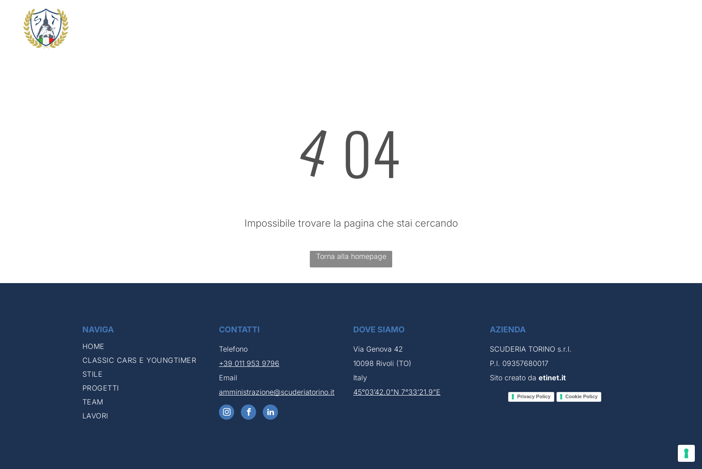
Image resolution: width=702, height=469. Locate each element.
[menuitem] (377, 28)
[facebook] (248, 413)
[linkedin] (270, 413)
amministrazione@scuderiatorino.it (276, 391)
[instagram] (226, 413)
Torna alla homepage (351, 256)
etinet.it (552, 377)
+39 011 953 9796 (249, 363)
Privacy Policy (534, 396)
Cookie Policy (581, 396)
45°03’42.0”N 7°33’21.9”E (397, 391)
